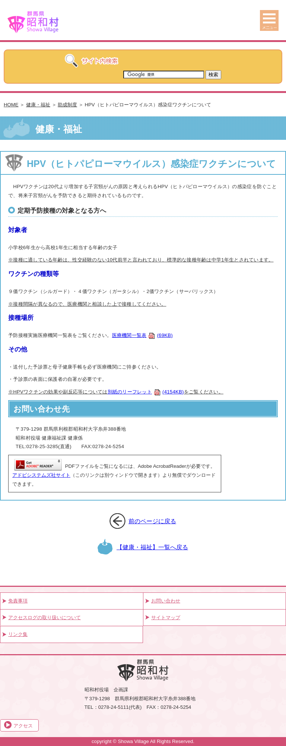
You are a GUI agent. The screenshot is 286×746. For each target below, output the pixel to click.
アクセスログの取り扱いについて (44, 617)
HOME (11, 104)
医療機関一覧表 (142, 335)
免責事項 (18, 601)
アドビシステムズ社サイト (41, 475)
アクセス (23, 726)
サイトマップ (165, 617)
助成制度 (67, 104)
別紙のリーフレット (146, 392)
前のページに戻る (152, 521)
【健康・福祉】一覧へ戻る (152, 547)
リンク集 (18, 634)
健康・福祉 (38, 104)
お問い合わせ (165, 601)
